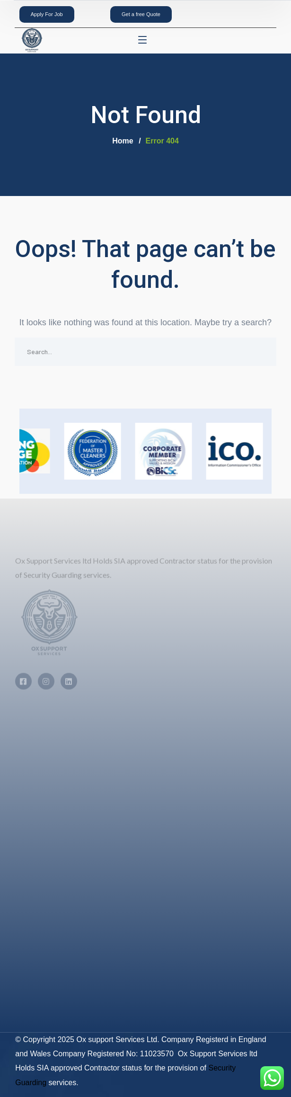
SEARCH (262, 352)
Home (122, 141)
